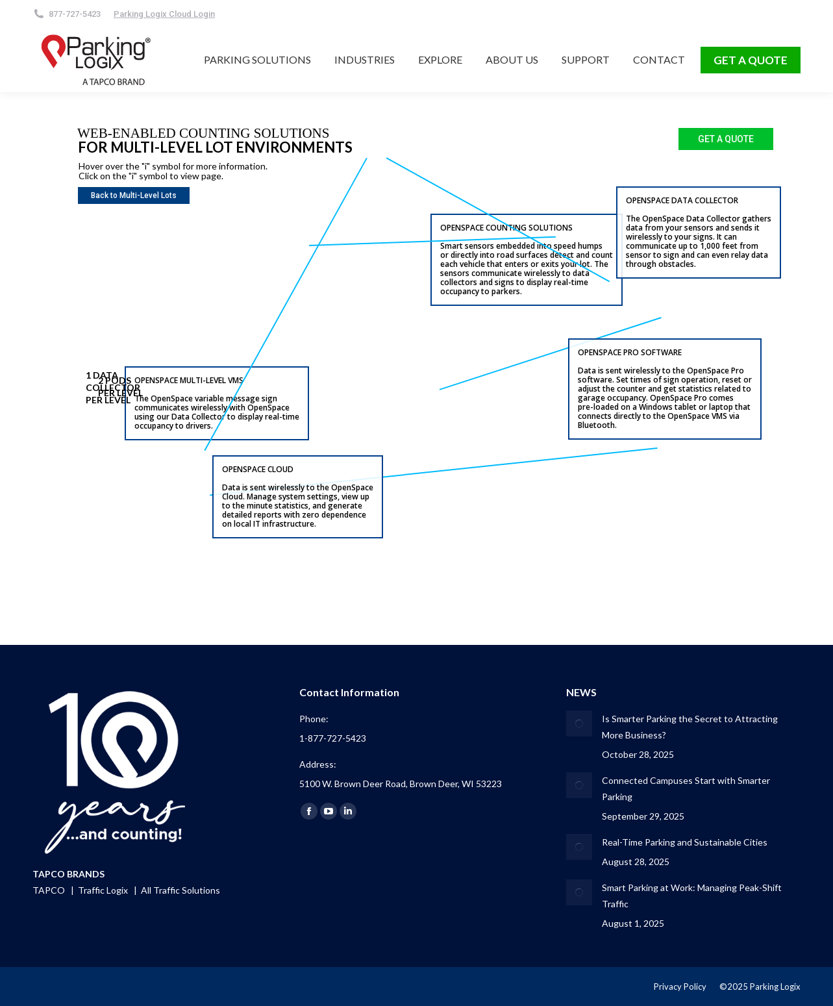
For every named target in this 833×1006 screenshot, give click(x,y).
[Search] (267, 13)
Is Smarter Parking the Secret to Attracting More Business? (690, 726)
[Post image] (579, 723)
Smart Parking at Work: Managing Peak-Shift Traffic (692, 895)
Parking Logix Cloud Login (164, 14)
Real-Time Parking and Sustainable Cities (684, 842)
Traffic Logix (104, 890)
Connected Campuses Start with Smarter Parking (686, 788)
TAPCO (49, 890)
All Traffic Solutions (180, 890)
